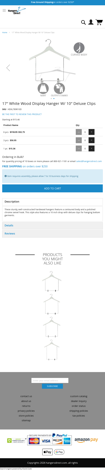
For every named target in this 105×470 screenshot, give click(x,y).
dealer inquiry (79, 401)
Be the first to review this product (22, 114)
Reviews (10, 233)
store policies (26, 415)
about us (26, 401)
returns (26, 406)
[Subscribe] (52, 386)
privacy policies (26, 410)
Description (12, 201)
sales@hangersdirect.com (89, 161)
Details (9, 225)
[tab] (52, 202)
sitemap (26, 420)
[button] (8, 67)
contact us (26, 396)
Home (4, 32)
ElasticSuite (27, 468)
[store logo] (17, 10)
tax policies (79, 415)
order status (79, 406)
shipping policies (78, 410)
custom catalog (78, 396)
